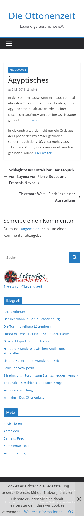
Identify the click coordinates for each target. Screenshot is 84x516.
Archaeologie (18, 69)
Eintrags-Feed (14, 438)
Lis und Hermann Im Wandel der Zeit (31, 360)
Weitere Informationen (43, 511)
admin (34, 89)
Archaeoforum (14, 312)
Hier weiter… (33, 120)
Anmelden (11, 431)
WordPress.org (15, 453)
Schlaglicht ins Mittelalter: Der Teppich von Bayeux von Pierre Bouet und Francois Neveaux (39, 176)
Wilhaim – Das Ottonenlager (25, 397)
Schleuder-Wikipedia (19, 368)
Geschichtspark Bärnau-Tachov (27, 341)
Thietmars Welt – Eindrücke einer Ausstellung (49, 197)
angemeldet (31, 228)
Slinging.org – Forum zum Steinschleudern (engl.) (41, 375)
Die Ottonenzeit (42, 15)
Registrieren (13, 423)
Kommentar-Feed (17, 446)
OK (70, 511)
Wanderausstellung (18, 390)
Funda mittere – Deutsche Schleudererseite (36, 334)
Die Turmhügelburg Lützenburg (27, 326)
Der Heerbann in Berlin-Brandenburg (32, 319)
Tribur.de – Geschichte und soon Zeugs (33, 383)
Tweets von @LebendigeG (23, 286)
